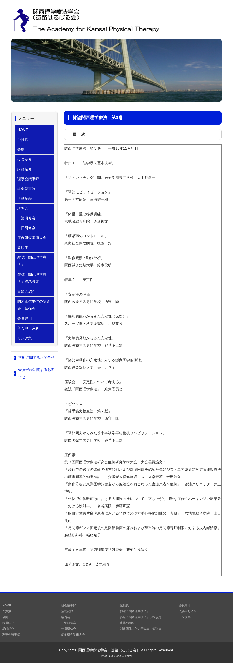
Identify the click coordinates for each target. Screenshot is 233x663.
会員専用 (24, 318)
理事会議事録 (28, 179)
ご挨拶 (22, 140)
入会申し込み (28, 328)
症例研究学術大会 (31, 238)
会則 (21, 149)
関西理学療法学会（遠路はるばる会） (109, 650)
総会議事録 (26, 189)
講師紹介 (24, 169)
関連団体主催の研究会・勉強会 (33, 305)
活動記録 (24, 198)
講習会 (22, 208)
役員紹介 (24, 159)
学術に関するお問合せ (36, 357)
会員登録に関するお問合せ (36, 373)
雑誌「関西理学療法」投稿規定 (31, 278)
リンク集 (24, 338)
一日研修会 (26, 228)
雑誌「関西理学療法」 (31, 261)
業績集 (22, 248)
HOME (22, 130)
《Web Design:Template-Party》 (116, 656)
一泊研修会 (26, 218)
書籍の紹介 (26, 292)
